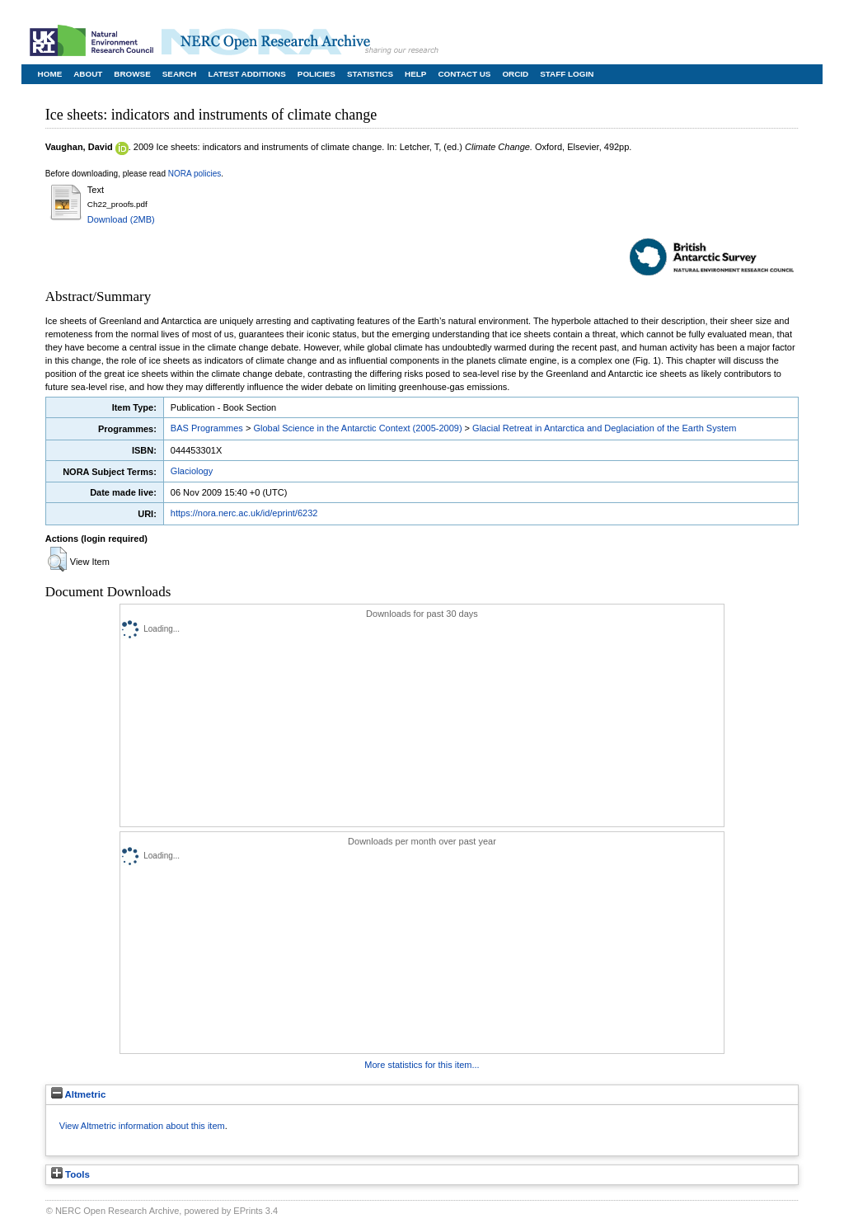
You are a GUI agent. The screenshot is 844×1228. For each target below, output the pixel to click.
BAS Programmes (207, 428)
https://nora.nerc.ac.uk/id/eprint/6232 (244, 513)
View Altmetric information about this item (142, 1126)
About (87, 73)
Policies (316, 73)
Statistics (370, 73)
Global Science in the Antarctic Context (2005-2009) (357, 428)
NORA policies (194, 173)
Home (50, 73)
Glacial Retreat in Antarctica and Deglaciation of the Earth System (604, 428)
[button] (57, 559)
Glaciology (192, 471)
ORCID (515, 73)
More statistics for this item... (421, 1065)
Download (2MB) (121, 219)
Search (179, 73)
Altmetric (78, 1094)
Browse (132, 73)
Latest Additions (246, 73)
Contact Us (464, 73)
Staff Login (566, 73)
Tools (70, 1174)
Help (415, 73)
